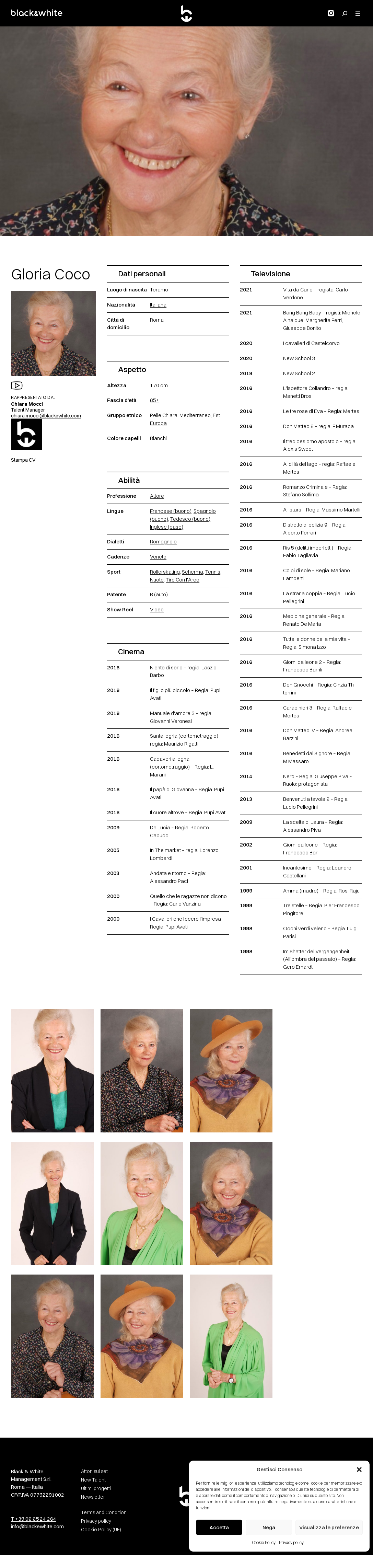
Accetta (219, 1527)
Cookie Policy (264, 1542)
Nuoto (157, 579)
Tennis (212, 571)
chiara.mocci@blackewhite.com (46, 416)
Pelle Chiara (163, 415)
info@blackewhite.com (37, 1526)
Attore (157, 496)
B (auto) (159, 594)
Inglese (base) (166, 526)
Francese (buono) (170, 511)
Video (157, 609)
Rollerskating (165, 571)
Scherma (192, 571)
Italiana (158, 304)
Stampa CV (23, 460)
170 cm (159, 385)
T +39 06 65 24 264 (33, 1519)
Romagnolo (163, 541)
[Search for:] (345, 13)
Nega (269, 1527)
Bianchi (158, 438)
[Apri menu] (358, 13)
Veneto (158, 556)
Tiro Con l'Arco (182, 579)
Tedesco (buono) (190, 519)
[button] (359, 1469)
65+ (154, 400)
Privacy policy (291, 1542)
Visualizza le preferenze (329, 1527)
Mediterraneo (195, 415)
